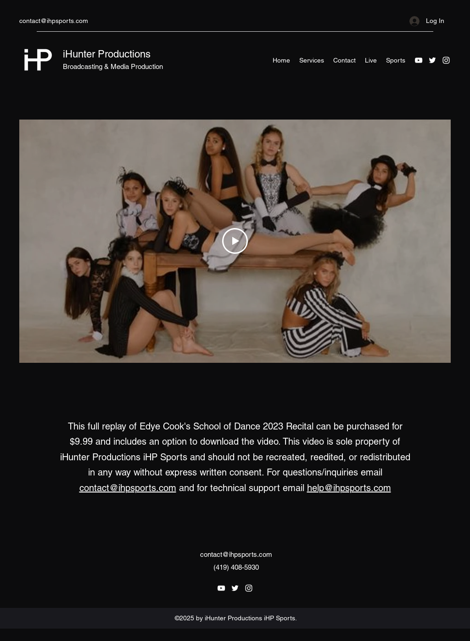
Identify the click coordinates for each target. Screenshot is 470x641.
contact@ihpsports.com (53, 20)
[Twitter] (432, 60)
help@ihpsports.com (349, 487)
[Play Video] (235, 241)
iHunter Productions (107, 54)
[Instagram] (446, 60)
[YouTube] (418, 60)
